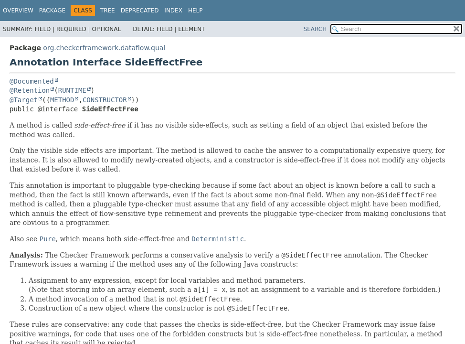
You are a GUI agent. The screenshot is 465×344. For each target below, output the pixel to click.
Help (195, 10)
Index (173, 10)
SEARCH (315, 29)
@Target (24, 100)
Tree (107, 10)
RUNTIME (72, 90)
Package (52, 10)
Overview (18, 10)
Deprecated (140, 10)
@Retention (30, 90)
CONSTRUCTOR (105, 100)
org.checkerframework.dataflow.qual (104, 48)
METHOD (62, 100)
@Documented (32, 81)
